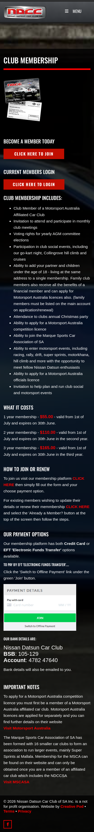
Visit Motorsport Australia (27, 728)
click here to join (25, 152)
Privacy (24, 811)
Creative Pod (71, 806)
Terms (9, 811)
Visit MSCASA (16, 782)
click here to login (25, 182)
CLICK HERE (77, 507)
